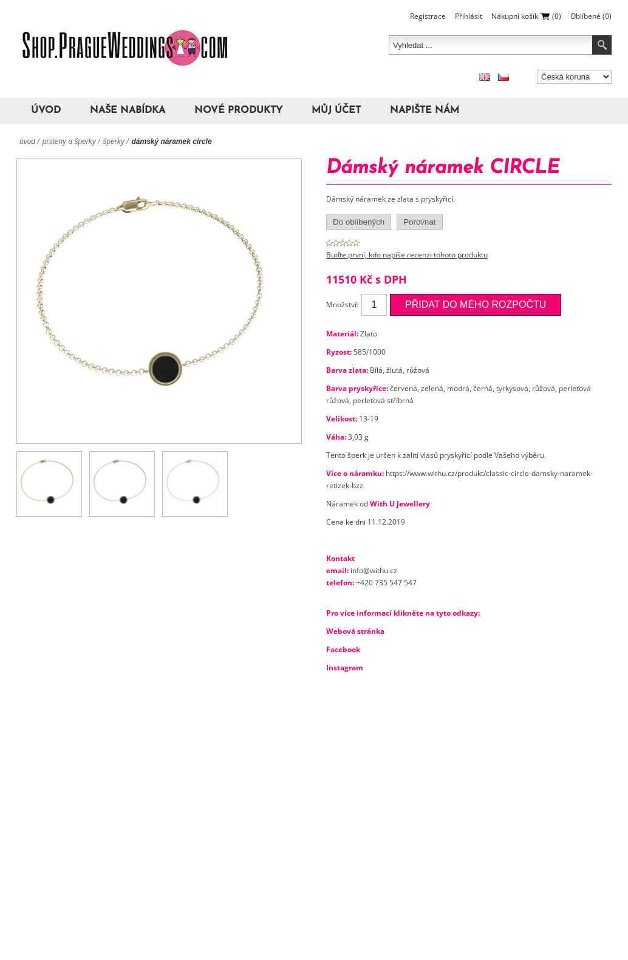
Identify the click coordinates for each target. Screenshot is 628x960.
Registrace (428, 16)
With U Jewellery (400, 504)
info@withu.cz (373, 570)
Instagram (344, 667)
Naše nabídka (127, 110)
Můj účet (336, 110)
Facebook (343, 649)
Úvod (46, 110)
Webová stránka (355, 631)
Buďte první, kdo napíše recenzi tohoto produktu (407, 255)
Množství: (342, 304)
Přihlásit (468, 16)
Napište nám (424, 110)
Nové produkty (238, 110)
